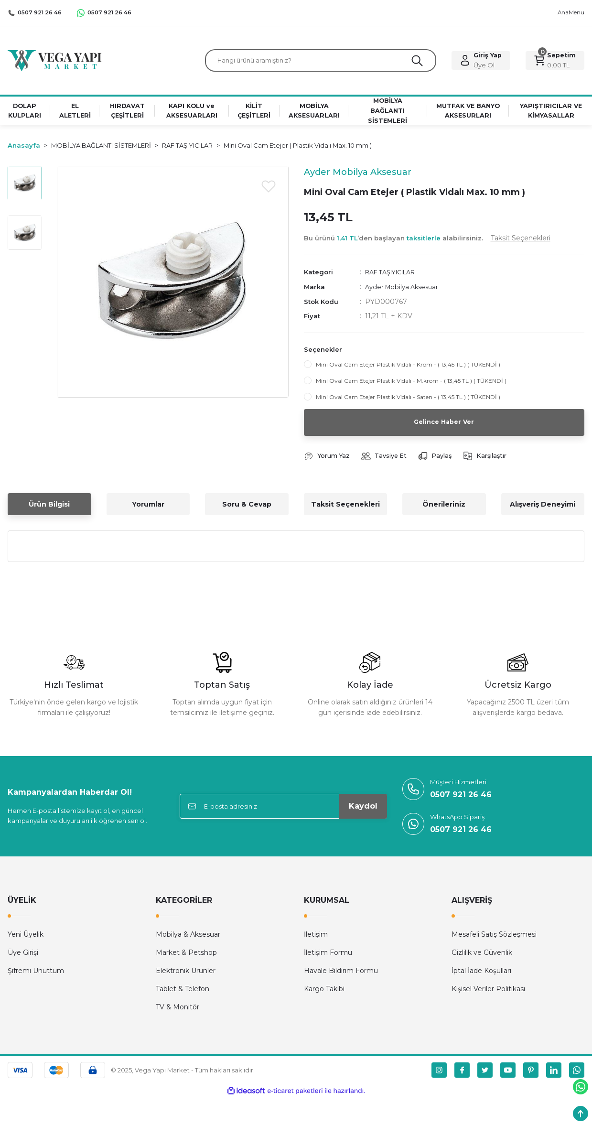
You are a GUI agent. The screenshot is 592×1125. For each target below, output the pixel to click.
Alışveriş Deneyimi (542, 507)
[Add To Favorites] (268, 189)
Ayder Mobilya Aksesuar (404, 289)
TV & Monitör (177, 1010)
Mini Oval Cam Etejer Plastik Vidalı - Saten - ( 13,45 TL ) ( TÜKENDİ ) (408, 399)
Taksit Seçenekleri (345, 507)
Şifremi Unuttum (36, 974)
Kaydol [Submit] (363, 809)
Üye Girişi (23, 956)
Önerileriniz (443, 507)
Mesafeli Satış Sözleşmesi (494, 937)
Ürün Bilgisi (49, 507)
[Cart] (555, 62)
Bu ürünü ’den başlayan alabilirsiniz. (427, 241)
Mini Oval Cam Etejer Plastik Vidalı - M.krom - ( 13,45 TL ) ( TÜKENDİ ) (411, 383)
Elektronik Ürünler (185, 974)
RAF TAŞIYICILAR (395, 275)
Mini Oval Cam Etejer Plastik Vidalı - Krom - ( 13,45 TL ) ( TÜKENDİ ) (408, 366)
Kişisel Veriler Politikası (488, 992)
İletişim (316, 937)
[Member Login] (481, 62)
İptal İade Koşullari (481, 974)
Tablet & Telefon (182, 992)
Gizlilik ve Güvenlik (482, 956)
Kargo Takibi (324, 992)
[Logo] (55, 61)
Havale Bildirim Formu (341, 974)
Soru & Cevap (246, 507)
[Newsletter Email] (283, 809)
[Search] (320, 62)
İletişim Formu (328, 956)
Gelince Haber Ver (444, 425)
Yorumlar (148, 507)
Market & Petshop (186, 956)
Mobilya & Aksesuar (188, 937)
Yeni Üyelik (25, 937)
